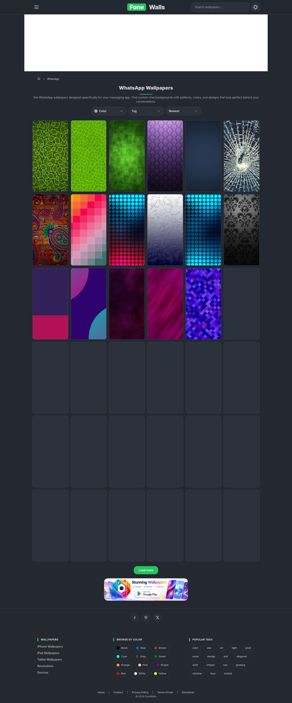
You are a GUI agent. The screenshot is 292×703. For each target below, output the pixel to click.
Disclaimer (188, 692)
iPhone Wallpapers (50, 646)
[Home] (39, 78)
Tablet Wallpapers (49, 659)
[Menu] (36, 7)
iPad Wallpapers (48, 653)
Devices (42, 672)
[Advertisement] (146, 42)
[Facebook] (135, 617)
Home (101, 692)
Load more (146, 570)
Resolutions (45, 666)
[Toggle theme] (255, 7)
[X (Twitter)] (157, 617)
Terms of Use (165, 692)
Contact (118, 692)
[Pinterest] (146, 617)
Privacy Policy (140, 692)
